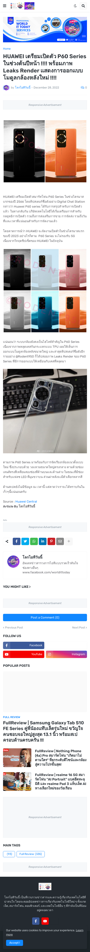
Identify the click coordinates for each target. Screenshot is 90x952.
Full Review (30, 854)
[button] (4, 6)
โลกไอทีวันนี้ (32, 557)
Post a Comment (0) (45, 617)
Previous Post (14, 627)
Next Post (78, 627)
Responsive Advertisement (45, 104)
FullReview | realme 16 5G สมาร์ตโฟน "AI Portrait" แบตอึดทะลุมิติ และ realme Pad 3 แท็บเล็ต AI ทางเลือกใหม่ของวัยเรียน (60, 781)
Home (7, 48)
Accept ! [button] (14, 942)
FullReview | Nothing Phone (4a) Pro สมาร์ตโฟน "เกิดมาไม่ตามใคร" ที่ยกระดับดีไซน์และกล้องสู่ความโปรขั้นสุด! (60, 757)
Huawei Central (26, 501)
